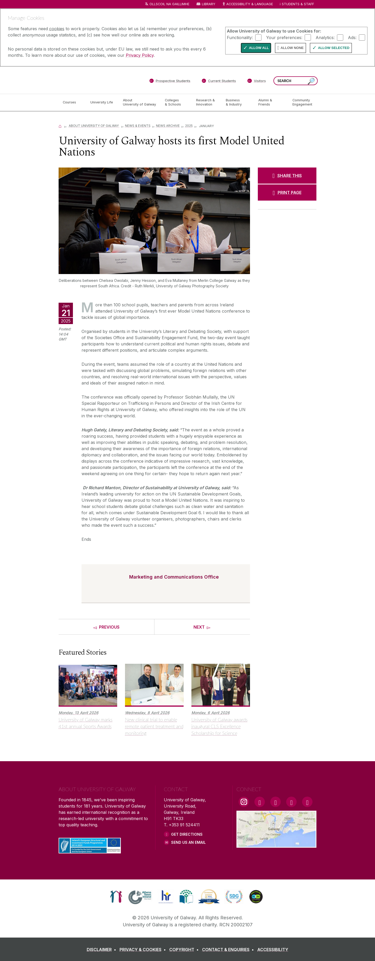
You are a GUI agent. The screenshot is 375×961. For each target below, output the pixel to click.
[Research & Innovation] (207, 102)
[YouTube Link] (275, 802)
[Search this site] (311, 81)
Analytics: (325, 37)
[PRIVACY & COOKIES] (144, 949)
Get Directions (187, 834)
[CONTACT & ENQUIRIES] (229, 949)
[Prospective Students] (169, 82)
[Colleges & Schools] (176, 102)
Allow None (292, 48)
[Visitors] (256, 82)
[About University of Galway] (140, 102)
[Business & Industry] (238, 102)
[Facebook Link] (259, 802)
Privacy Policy (140, 55)
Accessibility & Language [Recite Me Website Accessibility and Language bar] (247, 4)
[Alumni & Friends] (271, 102)
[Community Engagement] (302, 102)
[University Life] (102, 102)
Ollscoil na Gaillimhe (169, 4)
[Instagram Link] (244, 802)
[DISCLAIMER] (102, 949)
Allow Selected (333, 48)
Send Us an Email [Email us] (188, 842)
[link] (116, 896)
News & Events (138, 126)
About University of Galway (94, 126)
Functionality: (240, 37)
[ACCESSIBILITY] (272, 949)
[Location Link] (276, 844)
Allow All (259, 48)
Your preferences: (284, 37)
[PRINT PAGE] (287, 192)
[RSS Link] (307, 802)
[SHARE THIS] (287, 176)
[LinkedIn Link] (291, 802)
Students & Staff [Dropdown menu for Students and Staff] (298, 4)
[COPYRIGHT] (185, 949)
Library (208, 4)
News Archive (168, 126)
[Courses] (72, 102)
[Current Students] (219, 82)
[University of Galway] (96, 80)
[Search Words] (295, 80)
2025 (189, 126)
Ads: (352, 37)
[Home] (60, 126)
